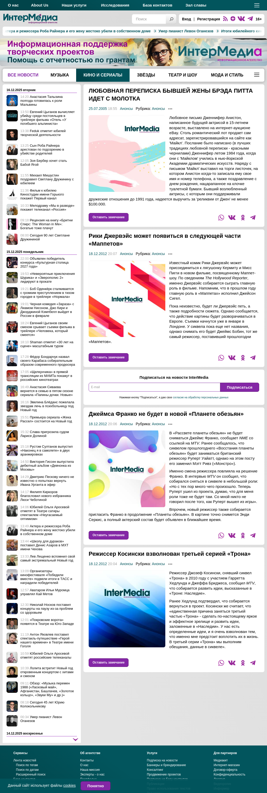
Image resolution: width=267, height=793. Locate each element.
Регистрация (208, 19)
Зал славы (196, 5)
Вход (186, 19)
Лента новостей (24, 776)
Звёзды (146, 75)
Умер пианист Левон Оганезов (136, 31)
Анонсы (126, 108)
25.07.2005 (98, 108)
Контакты (87, 776)
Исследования (115, 5)
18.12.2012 (98, 254)
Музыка (60, 75)
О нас (13, 5)
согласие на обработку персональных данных (200, 397)
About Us (39, 5)
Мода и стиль (227, 75)
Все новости (23, 75)
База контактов (157, 5)
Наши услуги (74, 5)
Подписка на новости (162, 776)
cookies (69, 785)
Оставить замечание (109, 217)
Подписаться (239, 387)
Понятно (95, 786)
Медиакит (221, 776)
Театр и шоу (182, 75)
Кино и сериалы (102, 75)
